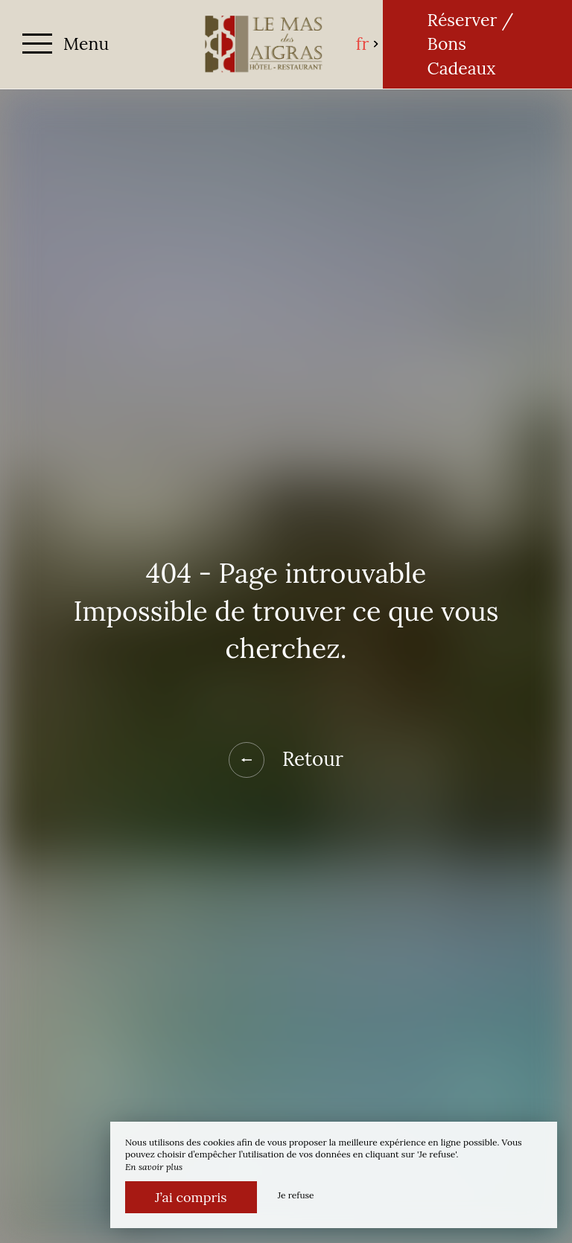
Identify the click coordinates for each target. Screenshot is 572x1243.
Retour (286, 760)
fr (368, 43)
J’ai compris (191, 1197)
